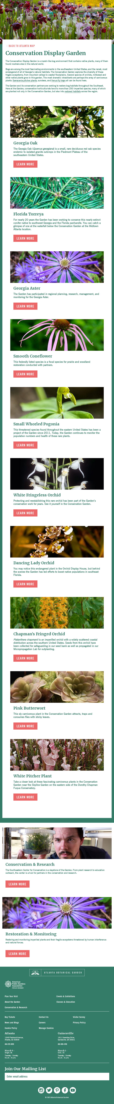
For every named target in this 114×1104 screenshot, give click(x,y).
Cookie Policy (11, 1028)
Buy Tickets (10, 1017)
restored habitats (73, 91)
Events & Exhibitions (66, 997)
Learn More (25, 164)
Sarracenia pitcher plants (25, 80)
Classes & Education (66, 1002)
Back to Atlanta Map (22, 46)
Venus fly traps (58, 80)
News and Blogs (12, 1023)
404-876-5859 (9, 1044)
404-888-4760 (62, 1044)
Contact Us (43, 1017)
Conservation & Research (16, 1008)
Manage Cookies (46, 1028)
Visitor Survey (79, 1017)
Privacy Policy (79, 1023)
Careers (42, 1023)
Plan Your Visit (11, 997)
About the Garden (12, 1002)
